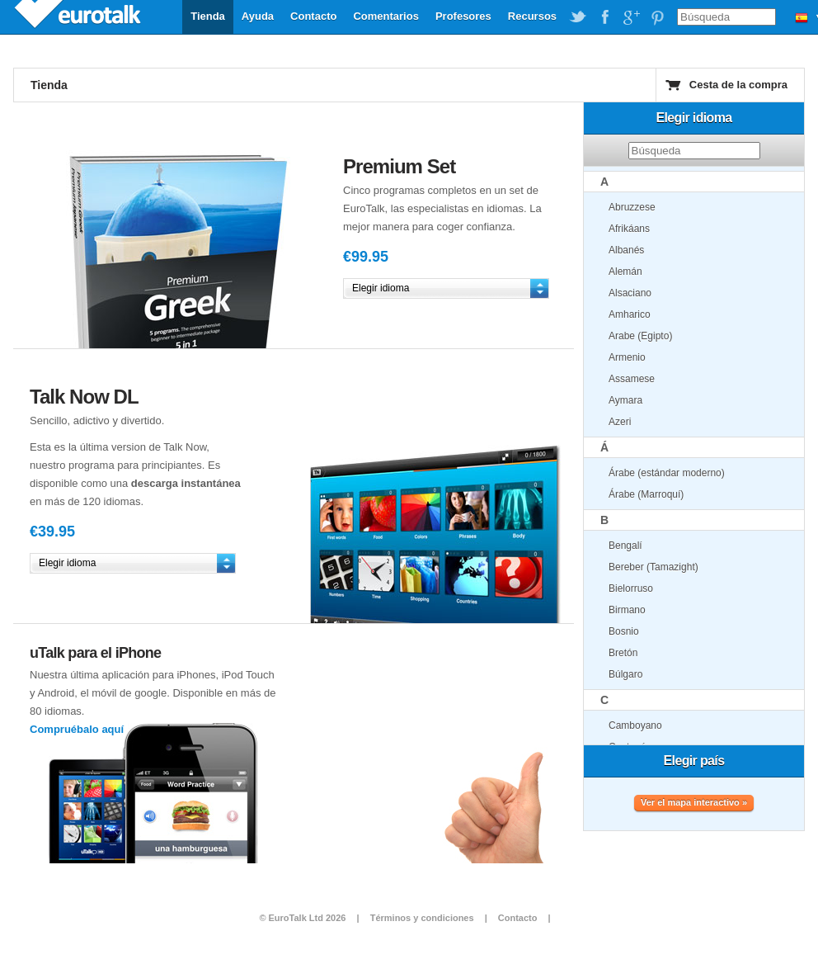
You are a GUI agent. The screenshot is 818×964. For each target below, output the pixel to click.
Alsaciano (630, 293)
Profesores (463, 16)
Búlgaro (625, 674)
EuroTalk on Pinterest (657, 17)
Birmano (627, 610)
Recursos (532, 16)
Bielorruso (631, 588)
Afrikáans (629, 228)
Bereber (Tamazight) (653, 567)
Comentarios (385, 16)
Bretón (623, 653)
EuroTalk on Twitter (578, 17)
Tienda (207, 16)
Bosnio (624, 631)
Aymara (625, 400)
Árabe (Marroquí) (646, 494)
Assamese (632, 379)
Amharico (630, 314)
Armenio (627, 357)
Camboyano (635, 725)
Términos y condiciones (422, 918)
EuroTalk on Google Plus (631, 17)
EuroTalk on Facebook (604, 17)
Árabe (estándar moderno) (667, 473)
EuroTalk (79, 16)
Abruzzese (632, 207)
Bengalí (625, 545)
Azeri (620, 422)
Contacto (313, 16)
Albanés (626, 250)
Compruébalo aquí (77, 729)
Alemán (625, 271)
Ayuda (258, 16)
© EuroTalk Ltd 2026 (302, 918)
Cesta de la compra (738, 84)
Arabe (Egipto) (640, 336)
